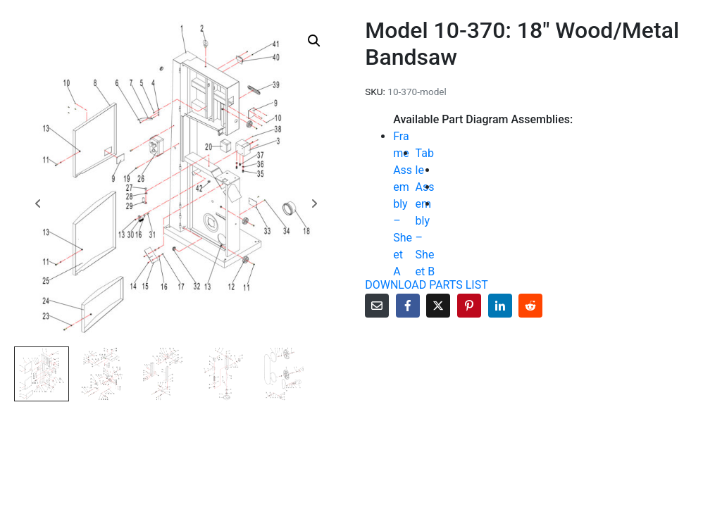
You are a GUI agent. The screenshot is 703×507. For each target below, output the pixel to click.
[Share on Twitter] (438, 306)
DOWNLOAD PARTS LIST (426, 285)
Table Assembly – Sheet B (425, 212)
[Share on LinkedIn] (500, 306)
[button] (314, 41)
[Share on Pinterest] (469, 306)
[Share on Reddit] (530, 306)
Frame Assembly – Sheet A (402, 204)
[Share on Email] (377, 306)
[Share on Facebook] (408, 306)
